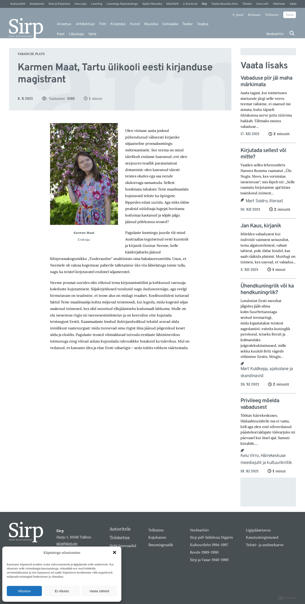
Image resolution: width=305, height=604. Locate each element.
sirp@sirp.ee (66, 543)
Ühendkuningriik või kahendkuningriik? (267, 289)
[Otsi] (292, 33)
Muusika (151, 24)
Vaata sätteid (99, 591)
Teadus (203, 24)
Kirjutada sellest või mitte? (263, 154)
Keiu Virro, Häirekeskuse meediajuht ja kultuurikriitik (266, 459)
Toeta (290, 15)
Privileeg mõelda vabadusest (259, 404)
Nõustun (24, 591)
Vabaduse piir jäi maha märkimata (266, 81)
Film (102, 24)
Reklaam (254, 15)
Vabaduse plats (31, 54)
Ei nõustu (62, 591)
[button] (114, 552)
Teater (187, 24)
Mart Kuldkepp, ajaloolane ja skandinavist (266, 372)
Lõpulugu (76, 34)
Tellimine (272, 15)
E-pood (238, 15)
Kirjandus (118, 24)
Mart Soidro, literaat (265, 201)
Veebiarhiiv (275, 34)
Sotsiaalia (170, 24)
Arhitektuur (85, 24)
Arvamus (64, 24)
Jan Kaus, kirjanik (261, 226)
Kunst (135, 24)
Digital (287, 598)
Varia (92, 34)
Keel (60, 34)
